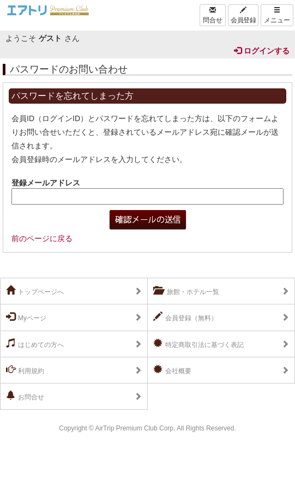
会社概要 (172, 370)
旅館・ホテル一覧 (186, 291)
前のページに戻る (42, 238)
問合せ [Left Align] (212, 15)
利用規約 (25, 370)
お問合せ (25, 396)
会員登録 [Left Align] (243, 15)
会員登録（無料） (185, 317)
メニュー (277, 15)
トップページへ (35, 291)
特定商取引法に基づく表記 (198, 344)
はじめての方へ (35, 344)
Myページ (26, 317)
